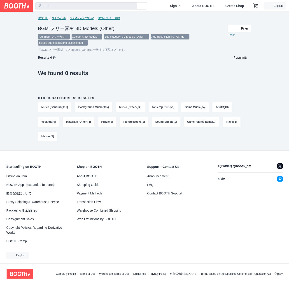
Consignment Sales (20, 219)
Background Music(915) (93, 107)
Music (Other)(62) (130, 107)
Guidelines (139, 273)
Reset (231, 35)
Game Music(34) (195, 107)
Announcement (157, 176)
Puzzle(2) (107, 122)
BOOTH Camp (16, 241)
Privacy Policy (157, 273)
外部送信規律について (183, 273)
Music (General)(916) (54, 107)
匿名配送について (19, 193)
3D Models (59, 18)
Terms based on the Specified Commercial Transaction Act (236, 273)
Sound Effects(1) (166, 122)
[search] (132, 6)
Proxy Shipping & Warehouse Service (32, 202)
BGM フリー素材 (109, 18)
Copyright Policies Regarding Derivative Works (34, 230)
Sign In (175, 5)
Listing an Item (16, 176)
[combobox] (86, 5)
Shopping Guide (88, 185)
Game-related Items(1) (201, 122)
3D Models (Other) (82, 18)
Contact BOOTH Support (164, 193)
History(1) (47, 137)
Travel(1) (231, 122)
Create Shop (234, 5)
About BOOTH (203, 5)
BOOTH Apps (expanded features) (30, 185)
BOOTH (43, 18)
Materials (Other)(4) (78, 122)
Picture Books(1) (134, 122)
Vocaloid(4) (48, 122)
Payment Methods (89, 193)
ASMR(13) (222, 107)
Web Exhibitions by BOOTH (96, 219)
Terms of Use (87, 273)
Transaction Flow (89, 202)
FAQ (150, 185)
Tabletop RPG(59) (163, 107)
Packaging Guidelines (21, 210)
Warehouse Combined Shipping (99, 210)
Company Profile (66, 273)
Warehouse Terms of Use (114, 273)
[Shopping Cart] (256, 6)
